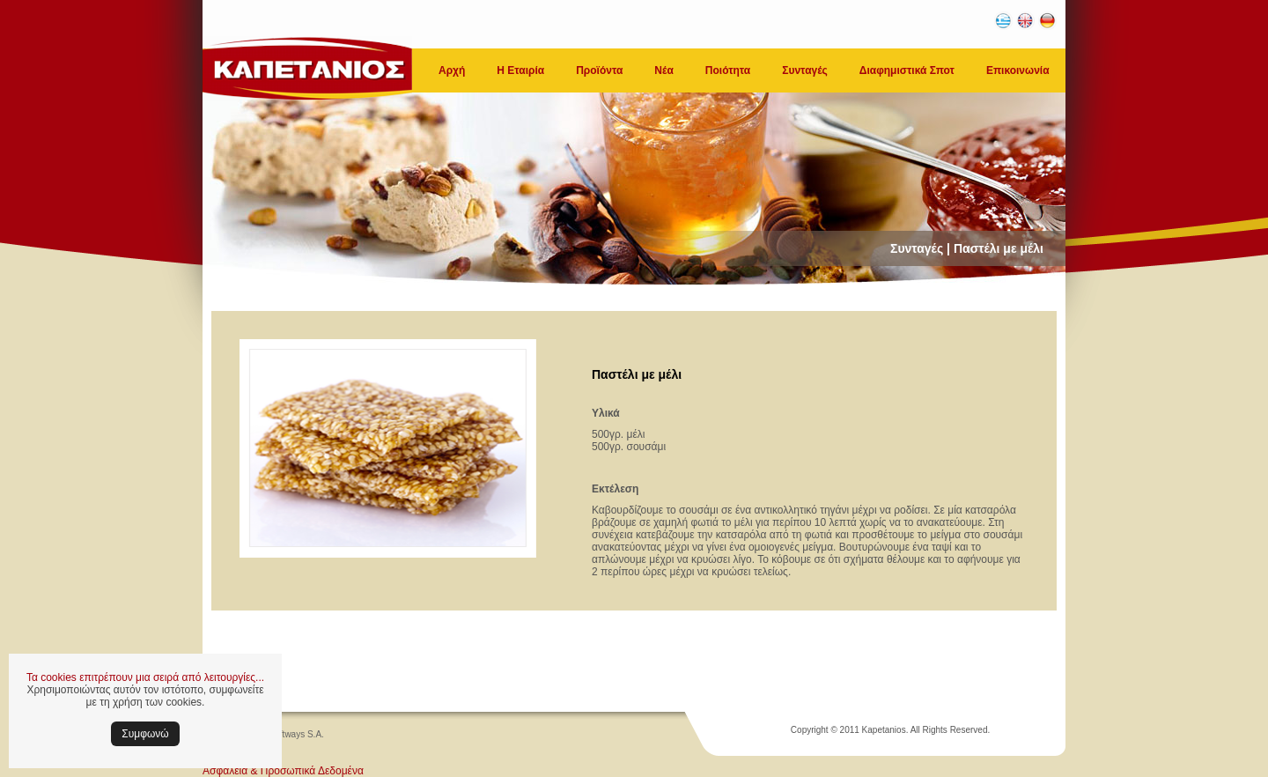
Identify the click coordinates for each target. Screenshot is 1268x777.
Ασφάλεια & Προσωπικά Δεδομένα (283, 771)
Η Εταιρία (520, 70)
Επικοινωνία (1018, 70)
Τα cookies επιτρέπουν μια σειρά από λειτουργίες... (145, 677)
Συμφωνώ (145, 734)
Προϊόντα (599, 70)
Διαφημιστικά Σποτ (907, 70)
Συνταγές (805, 70)
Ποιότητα (727, 70)
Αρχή (452, 70)
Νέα (663, 70)
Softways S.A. (296, 734)
